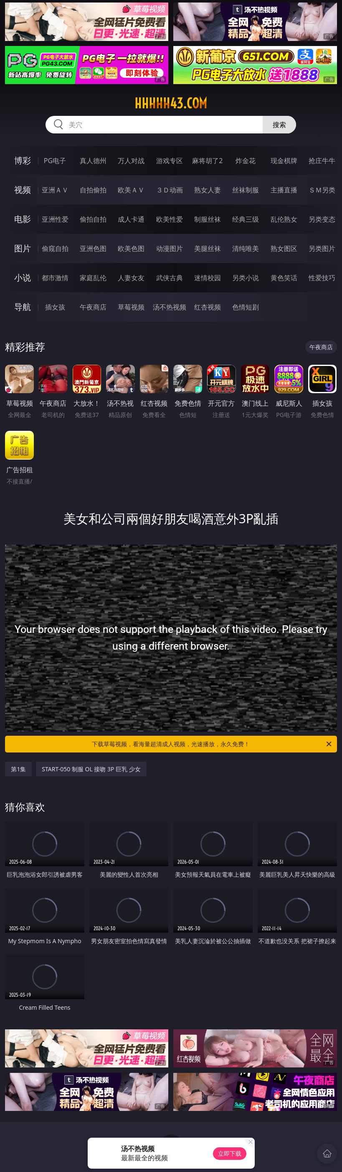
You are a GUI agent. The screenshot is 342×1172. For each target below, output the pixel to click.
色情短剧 (245, 307)
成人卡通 (131, 219)
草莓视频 (131, 307)
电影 (22, 219)
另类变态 (322, 219)
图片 (22, 248)
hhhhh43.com (170, 103)
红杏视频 (207, 307)
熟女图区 (284, 248)
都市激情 (55, 277)
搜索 (279, 124)
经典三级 (245, 219)
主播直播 (284, 189)
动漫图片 (169, 248)
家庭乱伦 (93, 277)
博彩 (22, 160)
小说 (22, 277)
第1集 (18, 769)
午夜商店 (93, 307)
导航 (22, 306)
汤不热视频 (169, 307)
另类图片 (322, 248)
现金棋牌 (284, 160)
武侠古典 (169, 277)
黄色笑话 (284, 277)
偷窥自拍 (55, 248)
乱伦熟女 (284, 219)
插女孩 (55, 307)
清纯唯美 (245, 248)
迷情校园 (207, 277)
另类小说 (245, 277)
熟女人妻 (207, 189)
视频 (22, 189)
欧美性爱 (169, 219)
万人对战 (131, 160)
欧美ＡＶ (131, 189)
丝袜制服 (245, 189)
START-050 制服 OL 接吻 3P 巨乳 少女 (91, 769)
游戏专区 (169, 160)
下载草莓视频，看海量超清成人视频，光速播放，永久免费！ (212, 744)
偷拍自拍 (93, 219)
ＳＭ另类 (322, 189)
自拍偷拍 (93, 189)
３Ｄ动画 (169, 189)
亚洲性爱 (55, 219)
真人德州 (93, 160)
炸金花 (246, 160)
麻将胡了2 (207, 160)
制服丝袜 (207, 219)
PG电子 (55, 160)
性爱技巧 (322, 277)
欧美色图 (131, 248)
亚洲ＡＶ (55, 189)
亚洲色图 (93, 248)
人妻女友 (131, 277)
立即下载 (229, 1153)
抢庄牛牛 (322, 160)
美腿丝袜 (207, 248)
